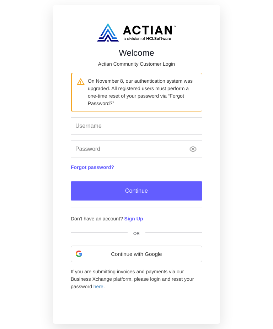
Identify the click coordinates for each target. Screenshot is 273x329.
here (98, 286)
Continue (136, 191)
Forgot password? (92, 167)
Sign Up (133, 218)
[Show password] (193, 149)
